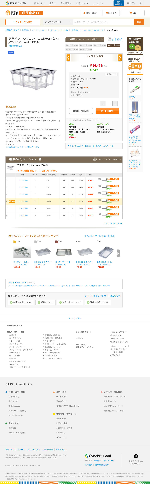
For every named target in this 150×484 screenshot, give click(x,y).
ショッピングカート (84, 332)
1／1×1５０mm (86, 45)
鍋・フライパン (15, 338)
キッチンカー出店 (16, 415)
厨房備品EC (61, 401)
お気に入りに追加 (81, 111)
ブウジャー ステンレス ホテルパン (21, 263)
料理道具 (25, 30)
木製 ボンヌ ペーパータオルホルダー (134, 117)
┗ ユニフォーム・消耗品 (52, 358)
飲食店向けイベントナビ (113, 411)
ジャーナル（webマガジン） (115, 397)
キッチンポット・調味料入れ (20, 350)
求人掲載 (12, 428)
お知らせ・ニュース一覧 (120, 346)
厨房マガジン (81, 345)
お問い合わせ (115, 355)
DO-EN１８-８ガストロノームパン (42, 263)
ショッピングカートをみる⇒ (109, 159)
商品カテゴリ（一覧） (16, 332)
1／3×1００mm (72, 49)
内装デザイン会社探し (17, 411)
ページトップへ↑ (75, 318)
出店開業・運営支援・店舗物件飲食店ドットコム (38, 473)
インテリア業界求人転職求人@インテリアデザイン (125, 473)
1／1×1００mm (72, 45)
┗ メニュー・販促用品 (51, 353)
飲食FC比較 (61, 419)
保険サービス (61, 437)
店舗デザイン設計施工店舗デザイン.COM (68, 473)
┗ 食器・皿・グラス (50, 350)
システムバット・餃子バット (59, 286)
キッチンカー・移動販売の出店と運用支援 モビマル (59, 476)
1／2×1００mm (100, 45)
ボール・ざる (14, 353)
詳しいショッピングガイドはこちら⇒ (102, 296)
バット (11, 286)
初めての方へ (90, 13)
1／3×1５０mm (86, 49)
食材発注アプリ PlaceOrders (67, 406)
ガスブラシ (133, 97)
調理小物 (12, 358)
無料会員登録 (118, 3)
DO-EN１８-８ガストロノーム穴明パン (84, 263)
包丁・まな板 (14, 356)
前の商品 (68, 58)
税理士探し (60, 433)
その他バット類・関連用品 (99, 286)
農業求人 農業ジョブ (132, 476)
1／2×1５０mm (114, 45)
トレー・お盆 (14, 341)
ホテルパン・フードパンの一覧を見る (100, 236)
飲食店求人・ (95, 473)
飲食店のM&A (14, 406)
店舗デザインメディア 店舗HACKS (112, 476)
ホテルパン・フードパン (59, 30)
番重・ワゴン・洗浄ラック (19, 367)
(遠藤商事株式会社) (15, 46)
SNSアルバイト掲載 (17, 433)
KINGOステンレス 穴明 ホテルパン (105, 263)
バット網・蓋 (20, 286)
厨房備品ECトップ (12, 30)
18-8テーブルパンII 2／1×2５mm (63, 263)
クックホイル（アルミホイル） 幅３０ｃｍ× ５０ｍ (135, 140)
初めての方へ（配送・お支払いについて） (92, 145)
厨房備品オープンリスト (85, 347)
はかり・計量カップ (17, 361)
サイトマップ (61, 450)
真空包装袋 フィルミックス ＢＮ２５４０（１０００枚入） (135, 163)
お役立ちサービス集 (64, 428)
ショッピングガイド (118, 332)
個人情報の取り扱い (118, 349)
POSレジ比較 (61, 423)
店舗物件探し (14, 397)
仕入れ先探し (61, 397)
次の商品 (120, 58)
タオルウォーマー (16, 344)
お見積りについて (117, 338)
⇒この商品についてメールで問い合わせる (22, 147)
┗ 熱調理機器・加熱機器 (52, 338)
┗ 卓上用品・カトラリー (52, 347)
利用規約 (88, 465)
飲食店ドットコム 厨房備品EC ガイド (26, 296)
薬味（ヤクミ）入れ (80, 286)
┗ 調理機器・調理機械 (51, 335)
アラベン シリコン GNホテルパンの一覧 (87, 30)
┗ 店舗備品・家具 (49, 356)
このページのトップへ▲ (113, 223)
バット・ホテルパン (39, 30)
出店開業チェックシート (113, 406)
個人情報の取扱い (102, 465)
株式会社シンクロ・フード (104, 461)
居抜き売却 (13, 401)
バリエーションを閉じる (102, 39)
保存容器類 (13, 364)
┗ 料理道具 (11, 335)
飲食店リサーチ (110, 401)
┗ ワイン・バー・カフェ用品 (54, 344)
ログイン (79, 338)
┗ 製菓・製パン (48, 341)
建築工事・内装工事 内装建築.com (88, 476)
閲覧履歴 (111, 13)
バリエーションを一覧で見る (117, 39)
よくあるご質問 (116, 352)
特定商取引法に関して (119, 342)
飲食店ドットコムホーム (15, 450)
